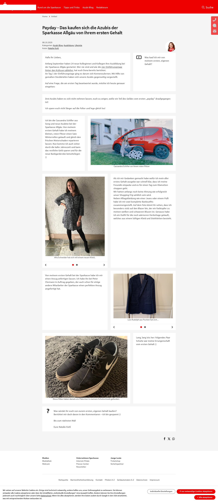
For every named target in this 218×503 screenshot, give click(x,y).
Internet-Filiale (82, 461)
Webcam (46, 464)
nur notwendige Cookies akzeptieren (195, 491)
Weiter (104, 265)
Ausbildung (69, 45)
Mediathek (46, 461)
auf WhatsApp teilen (173, 439)
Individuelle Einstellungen (161, 491)
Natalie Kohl (53, 48)
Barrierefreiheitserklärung (81, 480)
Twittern (169, 439)
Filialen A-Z (110, 480)
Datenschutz (141, 480)
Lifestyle (78, 45)
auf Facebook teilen (164, 439)
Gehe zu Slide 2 (77, 265)
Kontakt (99, 480)
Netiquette (63, 480)
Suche (209, 7)
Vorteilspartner (117, 464)
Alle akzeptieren (204, 497)
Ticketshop (115, 461)
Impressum (155, 480)
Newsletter (81, 467)
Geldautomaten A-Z (125, 480)
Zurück (46, 265)
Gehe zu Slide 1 (73, 265)
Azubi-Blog (58, 45)
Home (45, 16)
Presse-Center (82, 464)
